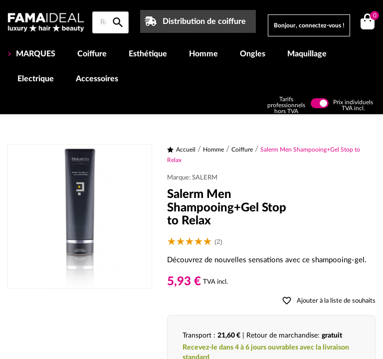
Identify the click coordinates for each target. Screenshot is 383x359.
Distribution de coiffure (204, 21)
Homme (203, 54)
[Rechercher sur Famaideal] (110, 22)
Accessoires (97, 79)
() (373, 16)
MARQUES (34, 54)
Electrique (35, 79)
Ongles (252, 54)
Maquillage (307, 54)
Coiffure (92, 54)
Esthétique (148, 54)
